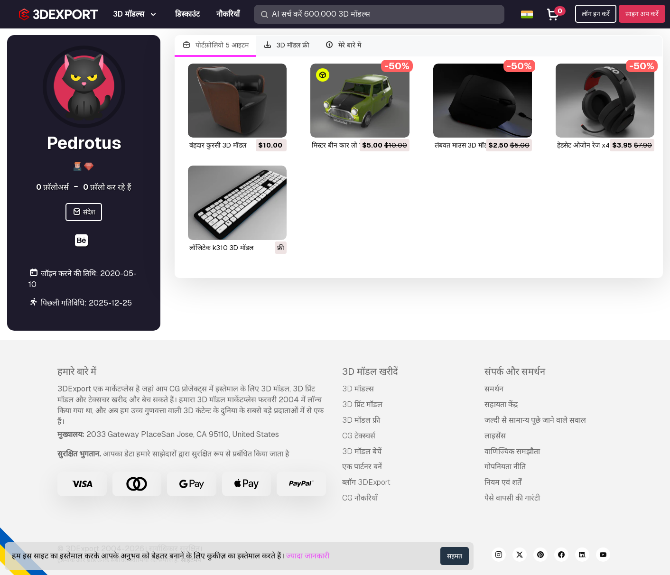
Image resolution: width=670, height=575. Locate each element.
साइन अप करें (642, 13)
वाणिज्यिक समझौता (512, 451)
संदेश (83, 212)
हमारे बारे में (76, 371)
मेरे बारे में (343, 45)
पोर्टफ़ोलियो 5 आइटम (215, 45)
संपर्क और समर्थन (514, 371)
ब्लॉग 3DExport (366, 482)
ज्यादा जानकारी (307, 556)
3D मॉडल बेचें (362, 451)
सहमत (454, 556)
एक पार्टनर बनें (362, 467)
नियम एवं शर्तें (502, 482)
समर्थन (493, 389)
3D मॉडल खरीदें (370, 371)
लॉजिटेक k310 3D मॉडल (221, 247)
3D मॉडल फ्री (286, 45)
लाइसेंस (495, 436)
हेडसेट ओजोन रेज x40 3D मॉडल (598, 145)
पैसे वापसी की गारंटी (512, 498)
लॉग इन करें (596, 13)
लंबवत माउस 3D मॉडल (463, 145)
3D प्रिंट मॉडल (362, 404)
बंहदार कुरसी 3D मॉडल (217, 145)
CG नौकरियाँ (360, 498)
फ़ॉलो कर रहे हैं (107, 187)
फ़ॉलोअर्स (52, 187)
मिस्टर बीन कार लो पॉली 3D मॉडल (354, 145)
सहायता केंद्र (501, 404)
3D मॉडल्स (358, 389)
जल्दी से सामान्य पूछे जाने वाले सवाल (535, 420)
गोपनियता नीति (505, 467)
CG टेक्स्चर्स (358, 436)
